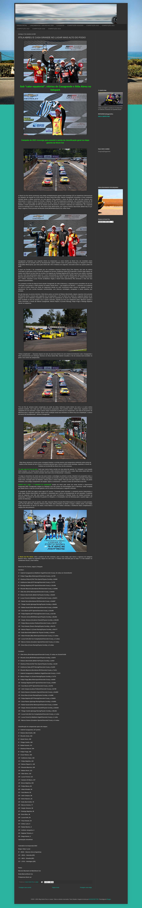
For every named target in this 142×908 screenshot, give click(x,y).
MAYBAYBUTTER (94, 899)
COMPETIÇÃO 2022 (92, 25)
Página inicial (55, 887)
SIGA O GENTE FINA (104, 116)
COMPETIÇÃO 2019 (38, 29)
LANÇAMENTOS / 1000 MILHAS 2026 (42, 25)
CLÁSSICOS (60, 25)
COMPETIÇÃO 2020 (23, 29)
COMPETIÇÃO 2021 (108, 25)
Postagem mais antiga (86, 887)
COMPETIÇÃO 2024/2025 (75, 25)
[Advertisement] (113, 45)
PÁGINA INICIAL (22, 25)
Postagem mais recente (25, 887)
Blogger (109, 899)
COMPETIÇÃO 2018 (54, 29)
